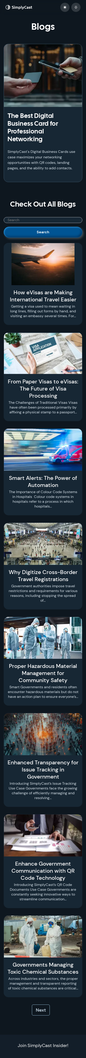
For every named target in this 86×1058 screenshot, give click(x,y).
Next (41, 1010)
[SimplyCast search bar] (43, 220)
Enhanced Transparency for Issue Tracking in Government (43, 769)
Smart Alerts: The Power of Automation (43, 481)
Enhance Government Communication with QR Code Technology (43, 870)
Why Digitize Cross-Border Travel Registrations (43, 576)
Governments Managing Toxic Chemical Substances (43, 968)
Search (43, 232)
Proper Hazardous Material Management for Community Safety (43, 673)
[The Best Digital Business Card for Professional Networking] (43, 75)
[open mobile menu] (75, 7)
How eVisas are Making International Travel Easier (43, 296)
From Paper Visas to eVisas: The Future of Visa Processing (43, 388)
